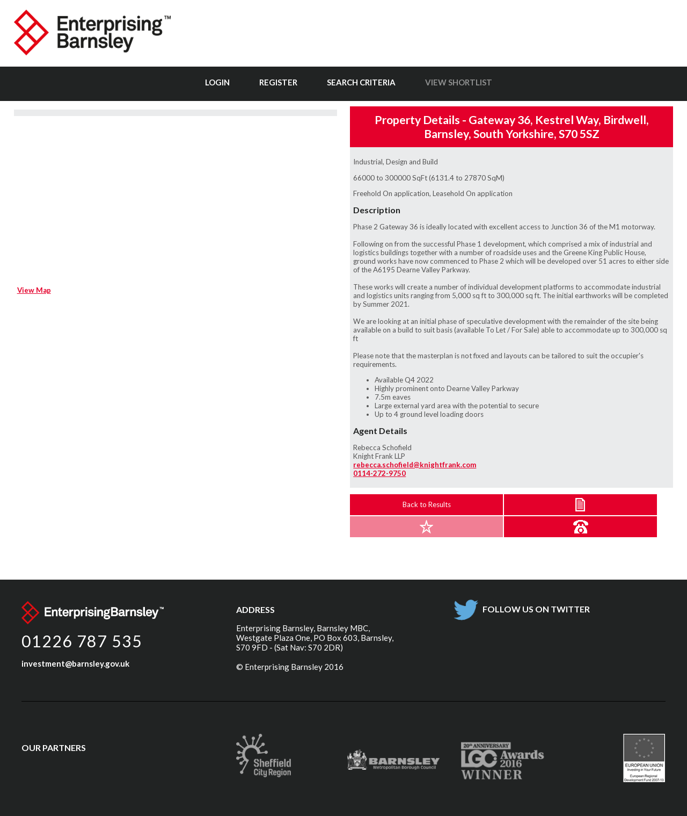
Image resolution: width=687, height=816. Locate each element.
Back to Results (427, 504)
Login (217, 82)
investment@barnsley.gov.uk (75, 663)
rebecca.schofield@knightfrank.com (414, 464)
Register (278, 82)
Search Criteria (361, 82)
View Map (34, 290)
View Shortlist (458, 82)
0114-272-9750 (379, 473)
